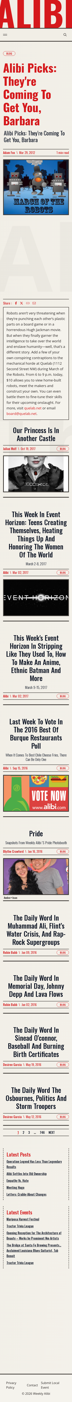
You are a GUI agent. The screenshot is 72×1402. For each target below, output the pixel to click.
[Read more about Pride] (36, 879)
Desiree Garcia (12, 1064)
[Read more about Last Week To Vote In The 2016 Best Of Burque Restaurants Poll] (36, 795)
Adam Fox (9, 152)
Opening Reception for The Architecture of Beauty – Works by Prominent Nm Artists (34, 1236)
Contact (32, 1385)
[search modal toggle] (65, 35)
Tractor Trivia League (20, 1226)
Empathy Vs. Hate (18, 1180)
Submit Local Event (50, 1385)
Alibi (5, 572)
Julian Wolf (10, 449)
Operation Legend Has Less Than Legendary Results (34, 1164)
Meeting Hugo (15, 1187)
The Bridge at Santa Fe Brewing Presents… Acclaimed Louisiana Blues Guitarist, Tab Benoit (34, 1250)
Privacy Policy (11, 1385)
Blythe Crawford (13, 851)
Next (52, 1132)
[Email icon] (34, 303)
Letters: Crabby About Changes (26, 1194)
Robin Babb (10, 952)
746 (42, 1132)
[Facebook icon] (16, 303)
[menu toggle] (5, 34)
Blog (9, 53)
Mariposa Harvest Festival (23, 1219)
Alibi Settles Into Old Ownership (27, 1173)
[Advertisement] (36, 257)
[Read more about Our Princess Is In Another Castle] (36, 476)
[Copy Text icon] (28, 303)
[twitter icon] (21, 303)
